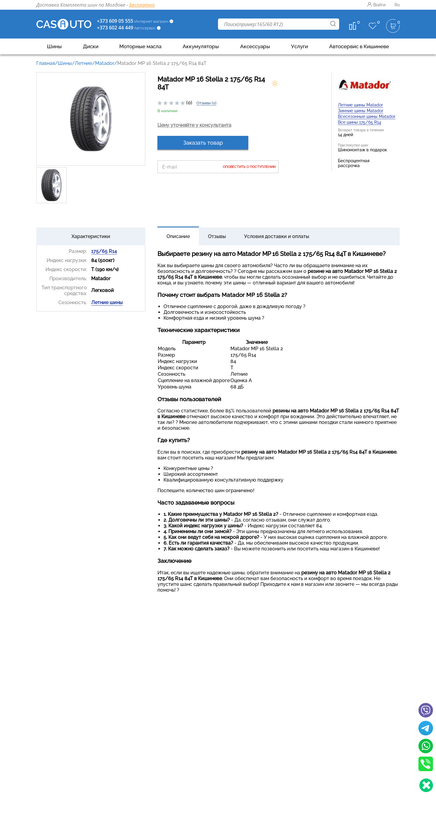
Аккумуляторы (201, 46)
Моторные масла (140, 46)
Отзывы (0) (206, 103)
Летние (83, 63)
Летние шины (107, 302)
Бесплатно (142, 5)
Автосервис (145, 28)
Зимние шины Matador (360, 110)
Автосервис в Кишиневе (359, 46)
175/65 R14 (104, 251)
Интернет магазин (151, 21)
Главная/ (47, 63)
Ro (397, 4)
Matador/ (106, 63)
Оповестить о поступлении (249, 167)
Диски (90, 46)
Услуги (299, 46)
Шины (54, 46)
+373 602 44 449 (115, 27)
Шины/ (66, 63)
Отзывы (217, 236)
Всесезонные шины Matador (366, 116)
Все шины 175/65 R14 (359, 122)
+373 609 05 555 (115, 21)
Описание (178, 236)
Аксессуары (255, 46)
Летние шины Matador (360, 104)
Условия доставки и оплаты (276, 236)
